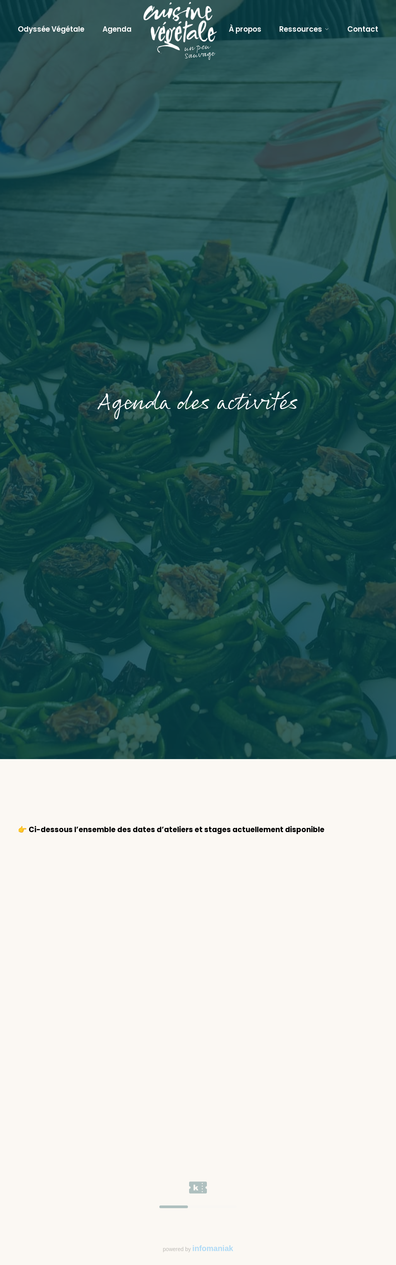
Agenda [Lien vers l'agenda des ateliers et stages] (116, 29)
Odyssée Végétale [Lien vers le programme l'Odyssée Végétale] (51, 29)
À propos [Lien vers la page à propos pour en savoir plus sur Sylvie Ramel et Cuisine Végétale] (245, 29)
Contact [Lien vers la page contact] (362, 29)
